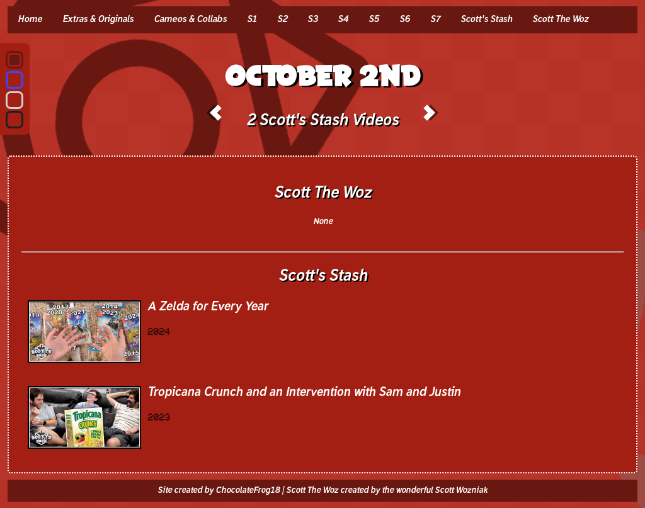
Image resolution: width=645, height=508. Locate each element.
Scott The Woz (560, 19)
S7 (435, 19)
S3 (312, 19)
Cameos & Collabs (190, 19)
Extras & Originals (98, 19)
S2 (282, 19)
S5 (373, 19)
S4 (343, 19)
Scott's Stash (486, 19)
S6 (404, 19)
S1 (252, 19)
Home (30, 19)
